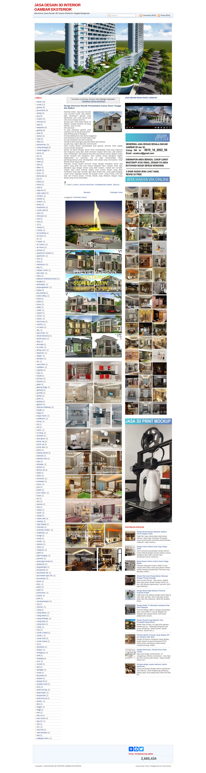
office (39, 142)
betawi (39, 290)
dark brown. (41, 333)
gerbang (40, 390)
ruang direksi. (42, 613)
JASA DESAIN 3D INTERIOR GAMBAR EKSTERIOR (57, 7)
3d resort (40, 236)
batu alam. (41, 273)
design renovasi (87, 185)
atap (38, 125)
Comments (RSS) (149, 15)
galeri (39, 384)
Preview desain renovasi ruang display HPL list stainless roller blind (153, 636)
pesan (39, 581)
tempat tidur (41, 695)
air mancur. (41, 244)
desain (39, 102)
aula (38, 262)
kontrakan (40, 481)
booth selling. (42, 296)
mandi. (39, 513)
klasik (39, 473)
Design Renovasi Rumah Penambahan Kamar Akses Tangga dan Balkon (92, 107)
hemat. (39, 421)
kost (38, 487)
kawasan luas (42, 459)
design (39, 113)
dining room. (41, 350)
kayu (38, 461)
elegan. (39, 356)
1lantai (39, 227)
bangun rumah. (42, 270)
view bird (40, 730)
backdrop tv (41, 264)
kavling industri (42, 453)
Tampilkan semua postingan (93, 101)
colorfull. (40, 324)
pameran (40, 558)
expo (38, 373)
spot (38, 667)
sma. (38, 661)
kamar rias (41, 441)
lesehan (40, 504)
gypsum (40, 404)
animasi (39, 250)
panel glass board (43, 561)
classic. (39, 319)
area (38, 259)
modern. (40, 202)
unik (38, 724)
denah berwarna (43, 336)
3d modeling (41, 233)
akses (76, 185)
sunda (39, 673)
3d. (38, 239)
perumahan (41, 110)
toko (38, 713)
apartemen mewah (44, 253)
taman (39, 153)
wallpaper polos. (43, 738)
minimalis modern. (43, 530)
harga (39, 413)
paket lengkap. (42, 556)
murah (39, 539)
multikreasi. (41, 533)
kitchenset (40, 176)
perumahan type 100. (45, 576)
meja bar (40, 190)
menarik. (40, 196)
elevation (40, 359)
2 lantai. (40, 230)
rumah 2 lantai (42, 633)
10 (37, 225)
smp (38, 219)
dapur (39, 167)
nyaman (40, 544)
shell (38, 656)
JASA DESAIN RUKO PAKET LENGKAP (141, 98)
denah (39, 170)
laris (38, 501)
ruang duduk (41, 616)
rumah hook (41, 638)
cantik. (39, 310)
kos (38, 179)
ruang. (39, 627)
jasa (38, 116)
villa (38, 735)
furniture (40, 382)
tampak (39, 678)
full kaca (40, 379)
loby (38, 507)
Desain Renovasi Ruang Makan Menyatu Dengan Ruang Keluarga (152, 577)
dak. (38, 330)
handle (39, 410)
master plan (41, 519)
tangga (116, 185)
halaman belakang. (44, 407)
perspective (41, 570)
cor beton (40, 327)
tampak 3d (41, 681)
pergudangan (42, 567)
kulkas (39, 182)
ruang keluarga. (42, 618)
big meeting (41, 293)
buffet (39, 307)
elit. (38, 362)
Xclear (142, 766)
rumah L (40, 636)
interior (39, 136)
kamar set (40, 444)
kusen (39, 496)
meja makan (41, 193)
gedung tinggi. (42, 387)
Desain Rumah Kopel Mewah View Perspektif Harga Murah (150, 621)
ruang (39, 610)
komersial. (40, 479)
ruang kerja (41, 621)
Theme (147, 766)
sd (37, 644)
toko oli (39, 715)
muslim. (39, 541)
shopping (40, 658)
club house (41, 322)
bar (38, 156)
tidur (38, 704)
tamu (38, 687)
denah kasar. (41, 339)
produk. (39, 596)
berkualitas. (41, 284)
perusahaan (41, 578)
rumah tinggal (42, 150)
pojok (39, 590)
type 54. (40, 721)
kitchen (39, 467)
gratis (39, 399)
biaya (39, 159)
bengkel (40, 282)
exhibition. (40, 367)
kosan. (39, 484)
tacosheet (40, 676)
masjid (39, 516)
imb (38, 427)
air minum (40, 247)
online (39, 547)
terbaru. (39, 701)
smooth (39, 664)
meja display (41, 524)
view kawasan (42, 733)
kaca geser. (41, 439)
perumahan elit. (42, 573)
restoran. (40, 607)
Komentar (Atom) (80, 197)
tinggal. (39, 707)
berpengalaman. (43, 287)
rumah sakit (41, 210)
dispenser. (40, 353)
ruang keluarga (42, 147)
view (38, 222)
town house (41, 718)
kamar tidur (41, 447)
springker (40, 670)
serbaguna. (41, 653)
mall (38, 187)
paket (39, 553)
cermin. (39, 316)
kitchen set (41, 470)
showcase (40, 216)
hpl (38, 424)
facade (39, 376)
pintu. (39, 584)
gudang (39, 401)
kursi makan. (41, 493)
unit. (38, 727)
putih (38, 598)
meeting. (40, 521)
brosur (39, 304)
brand (39, 299)
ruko (38, 630)
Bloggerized (155, 766)
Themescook (166, 766)
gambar (39, 107)
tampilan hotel (42, 684)
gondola (40, 393)
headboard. (41, 419)
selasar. (39, 650)
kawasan (40, 456)
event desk (41, 364)
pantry (39, 205)
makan (39, 510)
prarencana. (41, 593)
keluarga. (40, 464)
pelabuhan (41, 564)
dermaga (40, 344)
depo (38, 342)
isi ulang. (40, 433)
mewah (39, 199)
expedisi (40, 370)
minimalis (40, 527)
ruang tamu (41, 624)
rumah (39, 105)
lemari (39, 185)
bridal (39, 302)
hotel (38, 133)
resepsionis (41, 207)
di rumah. (40, 347)
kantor (39, 450)
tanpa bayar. (41, 693)
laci (38, 499)
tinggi (39, 710)
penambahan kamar (103, 185)
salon (39, 213)
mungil (39, 536)
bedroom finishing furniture (47, 279)
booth (39, 162)
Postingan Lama (116, 192)
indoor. (39, 430)
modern (39, 119)
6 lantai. (40, 242)
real (38, 604)
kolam (39, 476)
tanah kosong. (42, 690)
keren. (39, 173)
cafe (38, 165)
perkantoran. (41, 145)
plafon (39, 587)
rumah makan (42, 641)
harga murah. (42, 416)
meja (38, 139)
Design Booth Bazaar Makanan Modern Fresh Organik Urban (152, 533)
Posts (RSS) (165, 15)
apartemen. (41, 256)
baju (38, 267)
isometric (40, 436)
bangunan (40, 127)
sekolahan (40, 647)
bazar (39, 276)
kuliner (39, 490)
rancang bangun (43, 601)
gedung (39, 130)
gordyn (39, 396)
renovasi (40, 122)
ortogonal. (40, 550)
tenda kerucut (42, 698)
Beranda (87, 192)
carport (39, 313)
